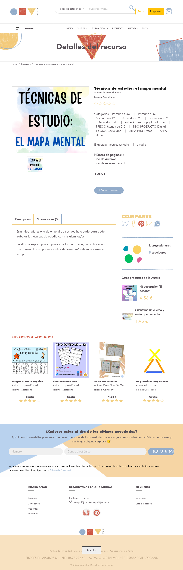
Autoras (133, 28)
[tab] (22, 219)
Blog (145, 28)
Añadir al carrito (109, 190)
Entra (141, 11)
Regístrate (156, 11)
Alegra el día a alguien (27, 381)
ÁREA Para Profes (141, 130)
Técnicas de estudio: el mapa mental (132, 88)
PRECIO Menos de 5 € (111, 126)
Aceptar (91, 550)
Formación (100, 28)
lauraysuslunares (112, 92)
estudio (141, 144)
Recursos (117, 28)
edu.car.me (150, 385)
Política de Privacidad (60, 470)
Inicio (69, 28)
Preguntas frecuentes (33, 512)
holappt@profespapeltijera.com (91, 502)
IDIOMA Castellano (109, 130)
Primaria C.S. (147, 113)
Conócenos (34, 504)
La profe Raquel (29, 385)
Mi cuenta (141, 498)
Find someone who (65, 381)
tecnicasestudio (119, 144)
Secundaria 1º (106, 118)
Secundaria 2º (132, 118)
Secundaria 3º (158, 118)
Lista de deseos (144, 504)
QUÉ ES (82, 28)
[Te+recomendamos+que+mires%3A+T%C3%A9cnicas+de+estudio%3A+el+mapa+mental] (133, 224)
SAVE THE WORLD (105, 381)
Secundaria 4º (108, 122)
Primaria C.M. (121, 113)
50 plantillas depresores (151, 381)
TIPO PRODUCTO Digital (150, 126)
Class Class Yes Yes (113, 385)
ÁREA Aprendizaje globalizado (145, 122)
